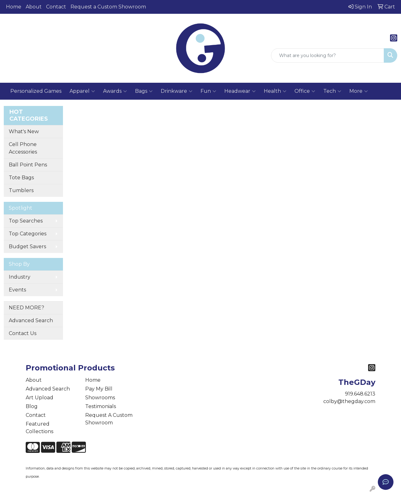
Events (17, 290)
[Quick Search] (327, 55)
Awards (115, 91)
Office (304, 91)
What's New (24, 131)
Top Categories (27, 234)
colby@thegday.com (349, 401)
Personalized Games (35, 91)
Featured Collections (39, 427)
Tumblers (21, 190)
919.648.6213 (360, 394)
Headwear (240, 91)
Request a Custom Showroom (108, 7)
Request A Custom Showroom (109, 419)
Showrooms (100, 398)
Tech (332, 91)
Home (13, 7)
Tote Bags (21, 178)
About (34, 7)
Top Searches (26, 221)
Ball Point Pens (28, 165)
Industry (19, 277)
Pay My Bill (98, 389)
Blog (32, 406)
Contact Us (22, 333)
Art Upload (39, 398)
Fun (208, 91)
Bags (144, 91)
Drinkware (176, 91)
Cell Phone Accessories (23, 148)
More (358, 91)
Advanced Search (31, 320)
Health (275, 91)
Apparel (82, 91)
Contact (56, 7)
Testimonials (100, 406)
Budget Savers (27, 246)
